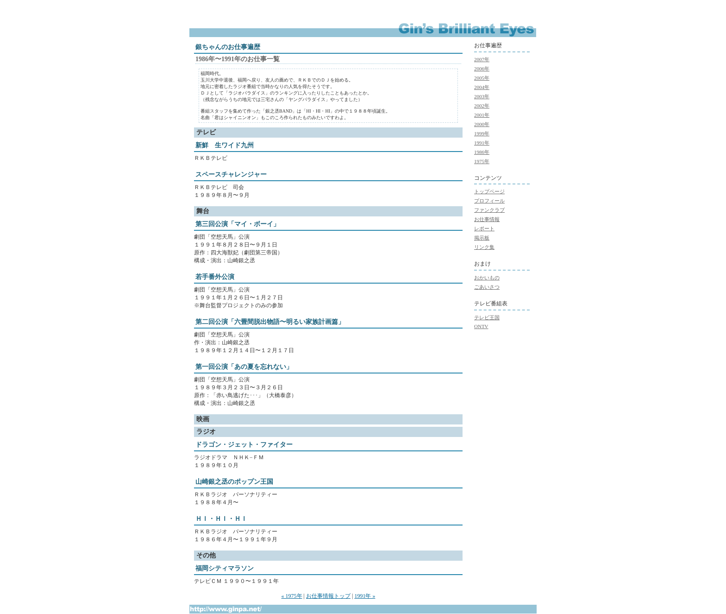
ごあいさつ (487, 287)
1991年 (481, 143)
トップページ (489, 191)
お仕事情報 (487, 219)
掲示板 (481, 238)
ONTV (481, 326)
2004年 (481, 87)
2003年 (481, 96)
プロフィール (489, 200)
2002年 (481, 105)
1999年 (481, 133)
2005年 (481, 78)
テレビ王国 (487, 317)
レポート (484, 228)
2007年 (481, 59)
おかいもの (487, 277)
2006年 (481, 68)
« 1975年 (292, 596)
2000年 (481, 124)
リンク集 (484, 247)
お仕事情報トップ (328, 596)
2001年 (481, 115)
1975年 (481, 161)
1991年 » (364, 596)
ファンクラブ (489, 210)
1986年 (481, 152)
